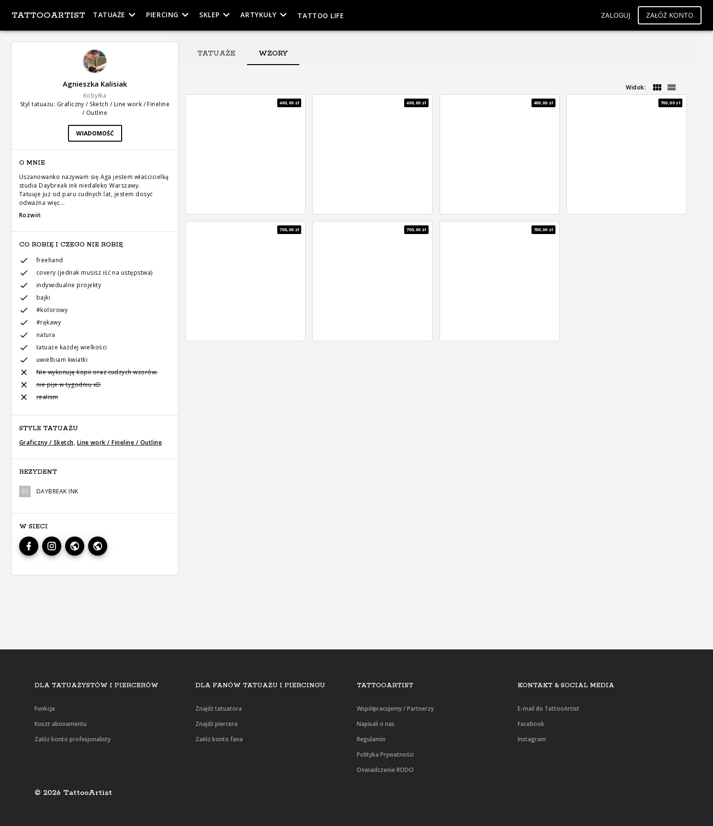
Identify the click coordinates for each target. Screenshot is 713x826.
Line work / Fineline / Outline (119, 442)
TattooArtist (48, 15)
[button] (615, 15)
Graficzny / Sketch (46, 442)
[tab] (216, 53)
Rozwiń (30, 215)
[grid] (657, 87)
